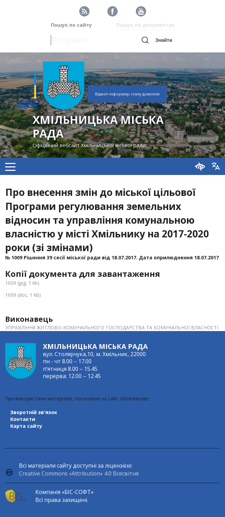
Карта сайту (26, 426)
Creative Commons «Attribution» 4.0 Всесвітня (79, 473)
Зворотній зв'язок (33, 412)
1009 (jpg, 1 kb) (22, 283)
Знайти (163, 40)
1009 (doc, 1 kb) (23, 295)
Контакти (22, 419)
